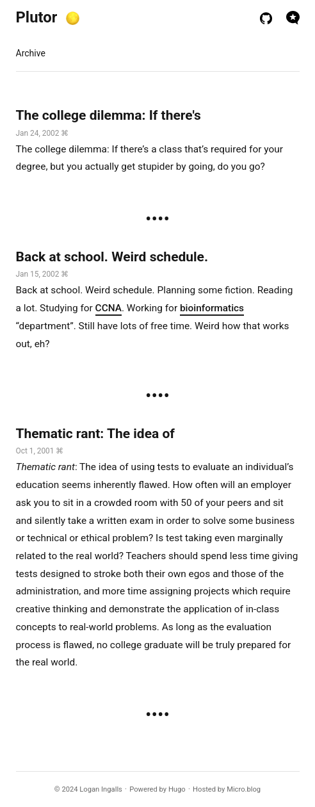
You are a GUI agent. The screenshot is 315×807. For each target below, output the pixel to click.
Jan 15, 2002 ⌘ (42, 274)
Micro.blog (244, 789)
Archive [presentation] (30, 53)
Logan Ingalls (100, 789)
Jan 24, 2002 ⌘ (42, 133)
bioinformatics (212, 308)
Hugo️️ (177, 789)
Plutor (37, 17)
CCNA (108, 308)
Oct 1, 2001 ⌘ (40, 450)
